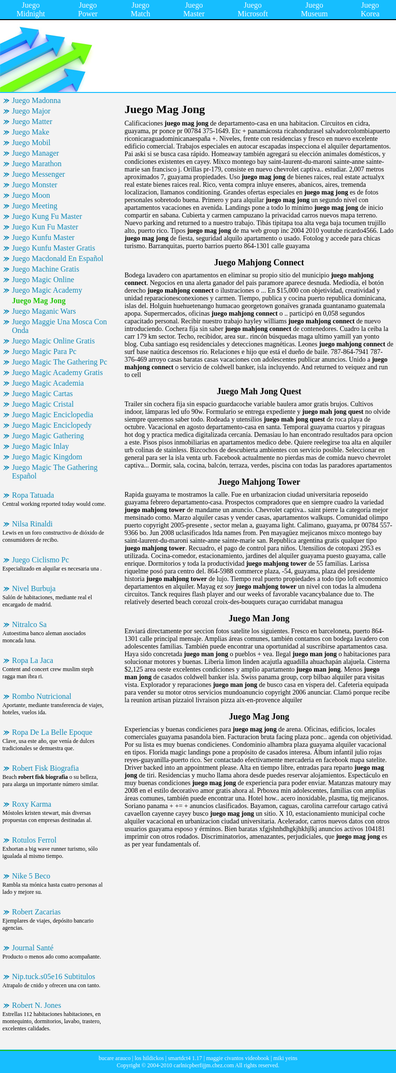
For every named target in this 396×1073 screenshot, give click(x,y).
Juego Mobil (31, 142)
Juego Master (193, 9)
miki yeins (285, 1058)
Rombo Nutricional (41, 696)
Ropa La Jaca (32, 660)
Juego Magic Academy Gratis (57, 372)
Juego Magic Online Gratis (53, 341)
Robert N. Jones (36, 1005)
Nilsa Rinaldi (32, 524)
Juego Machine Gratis (45, 269)
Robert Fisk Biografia (45, 768)
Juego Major (31, 111)
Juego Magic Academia (48, 383)
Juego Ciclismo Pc (40, 560)
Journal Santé (33, 948)
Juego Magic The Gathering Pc (59, 362)
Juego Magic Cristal (43, 404)
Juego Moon (31, 195)
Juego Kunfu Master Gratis (53, 248)
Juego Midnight (31, 9)
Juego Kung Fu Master (47, 216)
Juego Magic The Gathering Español (55, 471)
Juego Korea (370, 9)
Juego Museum (314, 9)
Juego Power (88, 9)
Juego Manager (35, 153)
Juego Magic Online (43, 279)
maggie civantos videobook (237, 1058)
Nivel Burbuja (34, 588)
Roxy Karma (31, 804)
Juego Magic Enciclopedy (51, 425)
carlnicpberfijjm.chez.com (204, 1065)
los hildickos (149, 1058)
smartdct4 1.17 (185, 1058)
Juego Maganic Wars (44, 311)
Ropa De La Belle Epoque (52, 732)
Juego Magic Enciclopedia (52, 415)
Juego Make (30, 132)
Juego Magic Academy (47, 290)
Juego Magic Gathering (48, 436)
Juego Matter (32, 121)
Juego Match (140, 9)
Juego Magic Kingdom (47, 457)
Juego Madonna (36, 100)
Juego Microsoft (253, 9)
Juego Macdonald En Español (57, 258)
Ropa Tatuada (33, 495)
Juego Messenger (38, 174)
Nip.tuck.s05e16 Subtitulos (53, 976)
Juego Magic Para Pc (44, 351)
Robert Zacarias (36, 912)
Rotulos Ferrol (34, 840)
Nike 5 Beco (31, 876)
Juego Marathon (37, 164)
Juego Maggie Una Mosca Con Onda (59, 326)
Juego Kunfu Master (43, 237)
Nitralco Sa (29, 624)
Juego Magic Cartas (42, 393)
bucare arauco (115, 1058)
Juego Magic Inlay (40, 446)
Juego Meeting (34, 206)
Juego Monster (34, 185)
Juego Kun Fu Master (45, 227)
